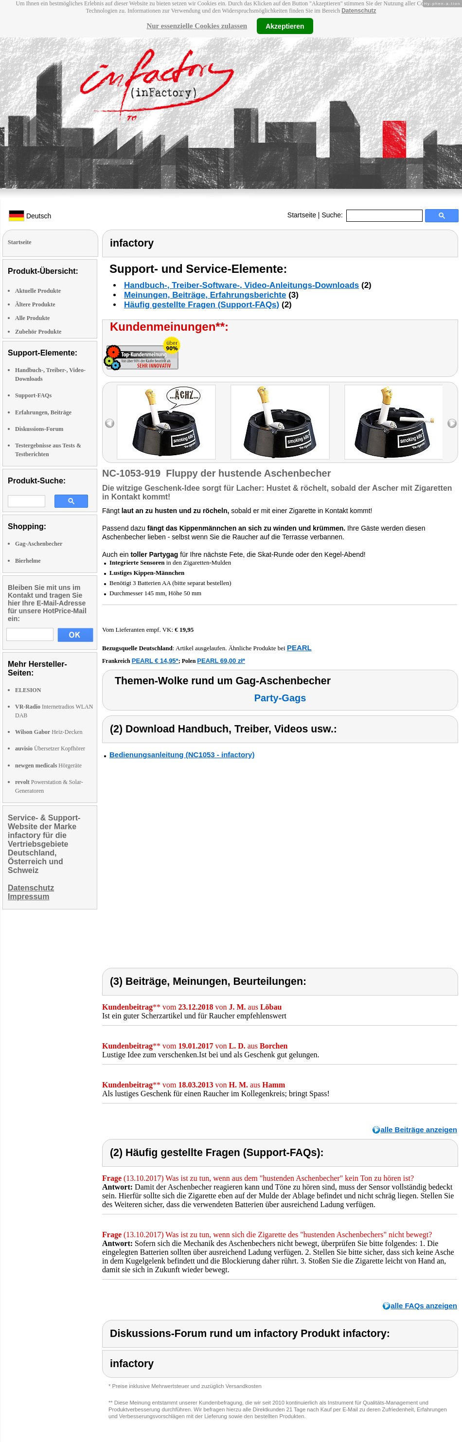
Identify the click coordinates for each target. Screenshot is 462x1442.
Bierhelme (28, 560)
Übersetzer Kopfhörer (50, 748)
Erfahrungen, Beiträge (43, 412)
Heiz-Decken (48, 732)
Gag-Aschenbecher (38, 543)
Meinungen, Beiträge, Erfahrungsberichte (205, 295)
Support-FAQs (33, 395)
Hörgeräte (48, 765)
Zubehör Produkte (38, 331)
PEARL (299, 647)
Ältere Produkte (35, 304)
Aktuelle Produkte (38, 290)
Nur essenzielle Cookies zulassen (196, 26)
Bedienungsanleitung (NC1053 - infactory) (181, 754)
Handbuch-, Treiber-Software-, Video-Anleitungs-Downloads (241, 285)
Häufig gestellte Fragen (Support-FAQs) (201, 304)
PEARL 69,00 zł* (221, 660)
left (109, 423)
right (452, 423)
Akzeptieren (285, 26)
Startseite (301, 215)
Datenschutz (358, 10)
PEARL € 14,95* (155, 660)
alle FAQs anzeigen (424, 1305)
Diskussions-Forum (39, 429)
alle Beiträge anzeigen (418, 1129)
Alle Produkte (32, 318)
